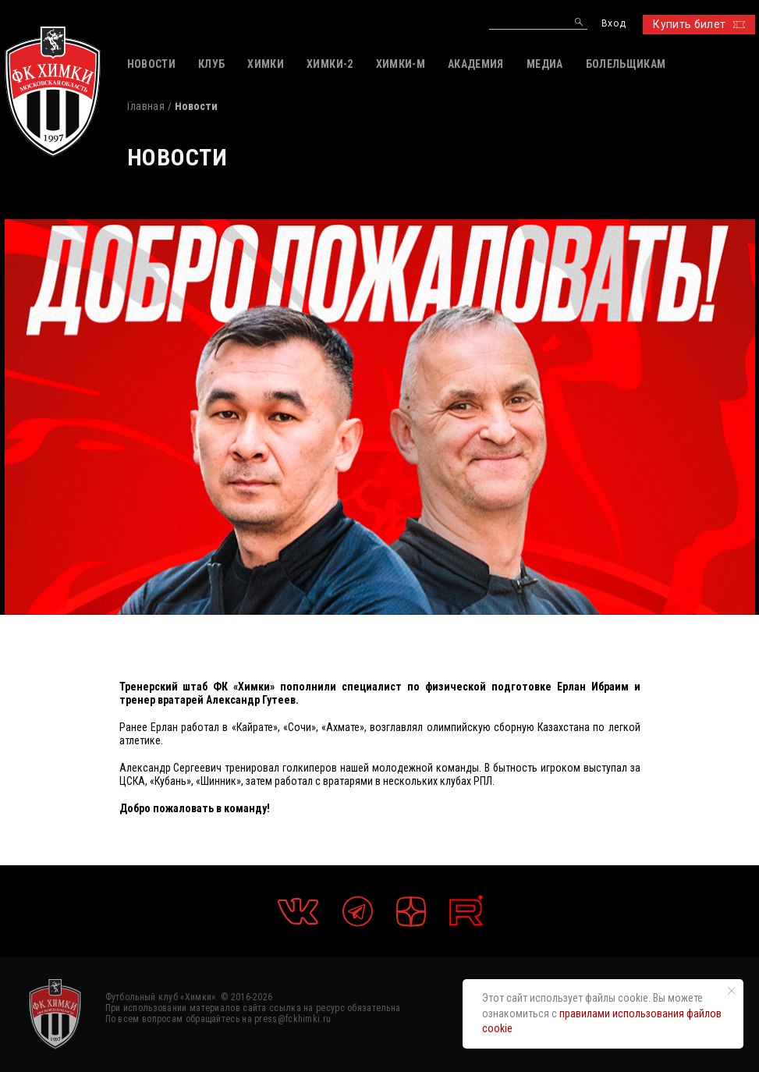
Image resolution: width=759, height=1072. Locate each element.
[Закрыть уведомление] (731, 991)
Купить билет (698, 24)
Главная (146, 106)
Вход (613, 24)
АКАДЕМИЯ (476, 64)
